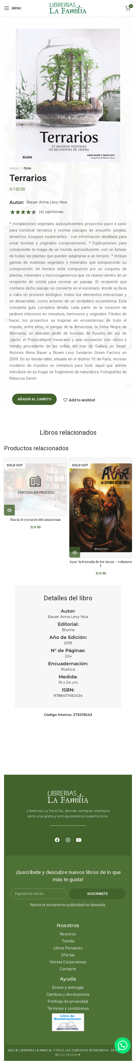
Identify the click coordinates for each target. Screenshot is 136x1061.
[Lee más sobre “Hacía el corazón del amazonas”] (9, 510)
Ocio (27, 168)
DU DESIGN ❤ (70, 1055)
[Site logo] (68, 8)
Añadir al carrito (34, 399)
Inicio (13, 168)
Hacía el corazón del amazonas (35, 519)
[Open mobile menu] (12, 8)
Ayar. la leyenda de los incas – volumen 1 (101, 563)
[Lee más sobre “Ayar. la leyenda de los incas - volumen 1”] (74, 552)
